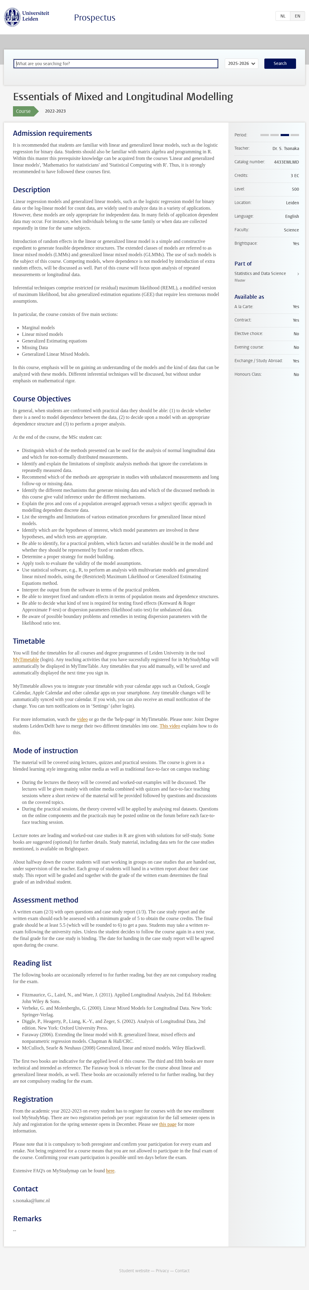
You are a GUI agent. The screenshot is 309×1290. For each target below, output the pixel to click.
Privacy (162, 1271)
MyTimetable (26, 659)
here (110, 1170)
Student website (134, 1271)
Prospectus (95, 17)
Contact (182, 1271)
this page (168, 1124)
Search (280, 63)
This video (170, 725)
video (82, 719)
